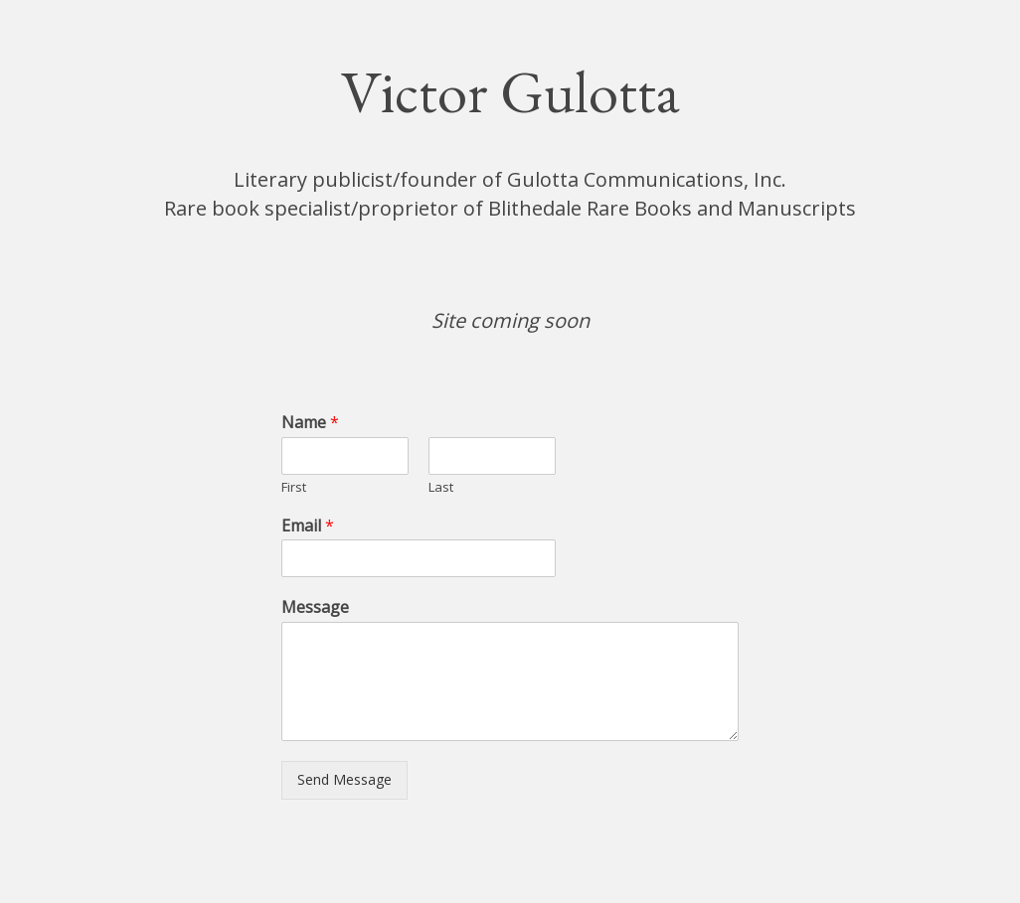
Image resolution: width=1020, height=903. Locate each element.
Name (310, 422)
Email (307, 526)
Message (315, 607)
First (293, 487)
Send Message (344, 779)
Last (440, 487)
